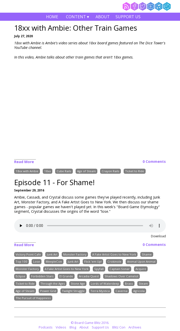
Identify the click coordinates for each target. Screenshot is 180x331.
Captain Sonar (119, 269)
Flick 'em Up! (93, 262)
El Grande (66, 276)
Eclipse (20, 276)
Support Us (128, 17)
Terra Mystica (100, 291)
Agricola (139, 291)
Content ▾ (77, 17)
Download (158, 236)
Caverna (121, 291)
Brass (129, 283)
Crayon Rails (110, 171)
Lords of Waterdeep (105, 283)
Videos (61, 327)
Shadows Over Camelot (121, 276)
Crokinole (114, 262)
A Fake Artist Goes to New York (114, 254)
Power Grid (48, 291)
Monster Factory (74, 254)
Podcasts (46, 327)
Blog (73, 327)
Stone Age (78, 283)
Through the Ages (52, 283)
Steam (143, 283)
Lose (36, 262)
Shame (147, 254)
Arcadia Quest (89, 276)
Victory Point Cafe (28, 254)
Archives (134, 327)
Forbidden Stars (42, 276)
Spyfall (99, 269)
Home (52, 17)
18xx (47, 171)
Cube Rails (64, 171)
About (103, 17)
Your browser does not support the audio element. (90, 225)
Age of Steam (86, 171)
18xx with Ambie (27, 171)
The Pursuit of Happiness (33, 298)
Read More (24, 161)
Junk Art (52, 254)
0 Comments (154, 161)
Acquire (141, 269)
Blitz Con (118, 327)
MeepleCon (54, 262)
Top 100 (21, 262)
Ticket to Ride (134, 171)
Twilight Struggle (73, 291)
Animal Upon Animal (141, 262)
